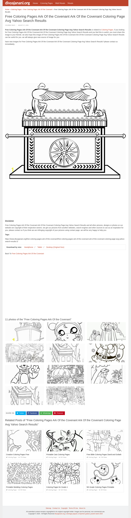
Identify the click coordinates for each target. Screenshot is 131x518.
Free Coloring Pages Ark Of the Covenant (28, 254)
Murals (70, 3)
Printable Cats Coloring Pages (58, 455)
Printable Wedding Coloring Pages (19, 487)
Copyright (64, 508)
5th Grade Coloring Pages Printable (100, 487)
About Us (82, 508)
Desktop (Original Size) (55, 247)
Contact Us (56, 508)
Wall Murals (60, 3)
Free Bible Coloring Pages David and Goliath (104, 455)
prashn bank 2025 (97, 514)
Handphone (28, 247)
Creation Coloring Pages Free (17, 455)
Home (35, 3)
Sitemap (48, 508)
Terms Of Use (73, 508)
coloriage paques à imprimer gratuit (77, 514)
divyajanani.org (17, 3)
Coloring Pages (46, 3)
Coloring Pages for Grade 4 (56, 487)
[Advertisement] (65, 64)
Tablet (39, 247)
